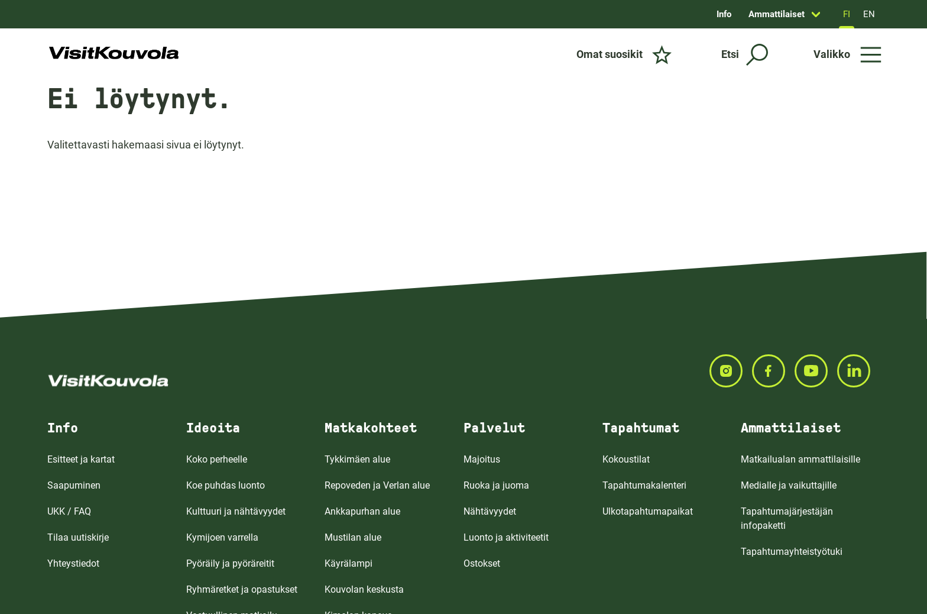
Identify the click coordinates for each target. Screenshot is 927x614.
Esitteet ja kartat (81, 459)
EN (869, 14)
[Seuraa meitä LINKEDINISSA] (858, 370)
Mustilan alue (353, 537)
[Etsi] (744, 55)
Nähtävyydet (490, 511)
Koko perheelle (216, 459)
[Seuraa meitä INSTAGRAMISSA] (730, 370)
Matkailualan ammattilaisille (800, 459)
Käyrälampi (348, 563)
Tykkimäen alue (357, 459)
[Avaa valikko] (847, 54)
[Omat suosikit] (624, 54)
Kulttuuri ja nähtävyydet (236, 511)
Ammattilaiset (776, 14)
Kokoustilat (626, 459)
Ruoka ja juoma (496, 485)
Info (724, 14)
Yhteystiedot (73, 563)
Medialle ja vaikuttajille (789, 485)
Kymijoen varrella (222, 537)
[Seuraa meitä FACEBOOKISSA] (773, 370)
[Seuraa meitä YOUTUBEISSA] (816, 370)
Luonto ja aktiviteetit (506, 537)
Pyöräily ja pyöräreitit (230, 563)
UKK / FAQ (69, 511)
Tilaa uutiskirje (78, 537)
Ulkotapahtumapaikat (647, 511)
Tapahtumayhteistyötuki (791, 551)
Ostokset (482, 563)
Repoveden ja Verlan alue (377, 485)
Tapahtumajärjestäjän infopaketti (787, 518)
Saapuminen (74, 485)
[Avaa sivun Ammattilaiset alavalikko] (816, 14)
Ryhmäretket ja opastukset (241, 589)
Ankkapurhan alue (362, 511)
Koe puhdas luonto (225, 485)
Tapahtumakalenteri (644, 485)
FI (846, 14)
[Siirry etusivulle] (114, 54)
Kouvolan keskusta (364, 589)
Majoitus (482, 459)
